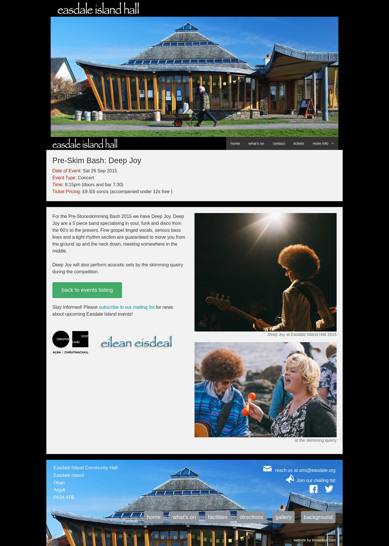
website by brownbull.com (314, 539)
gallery (283, 517)
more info (320, 143)
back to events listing (87, 290)
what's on (256, 143)
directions (251, 517)
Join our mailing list (315, 480)
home (235, 143)
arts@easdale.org (317, 470)
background (318, 517)
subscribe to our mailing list (127, 307)
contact (279, 143)
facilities (218, 517)
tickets (298, 143)
